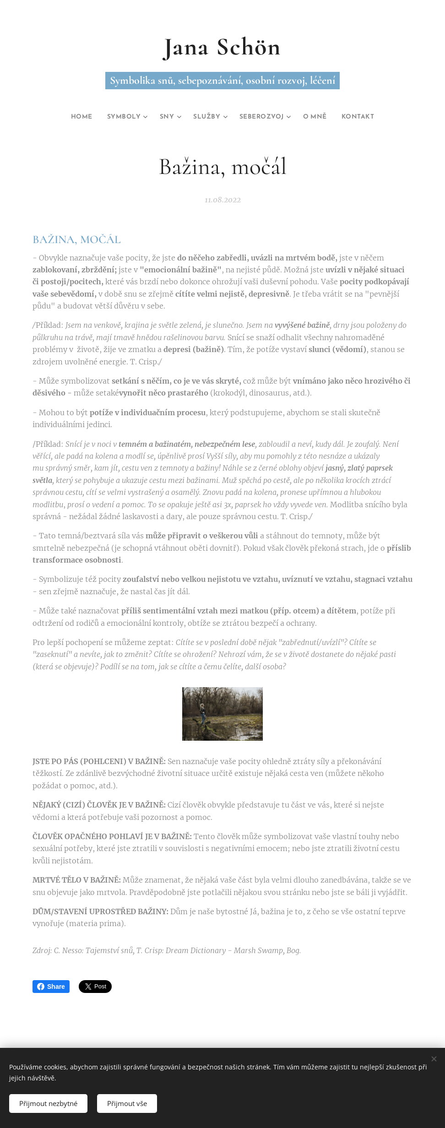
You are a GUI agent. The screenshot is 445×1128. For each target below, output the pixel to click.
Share (51, 986)
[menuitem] (73, 117)
